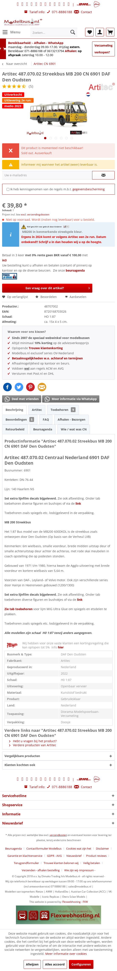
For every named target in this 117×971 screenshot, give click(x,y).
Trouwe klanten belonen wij (61, 863)
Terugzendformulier (26, 863)
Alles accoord (55, 964)
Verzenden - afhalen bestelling (41, 870)
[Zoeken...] (53, 32)
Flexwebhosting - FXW (75, 902)
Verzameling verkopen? (103, 48)
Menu (11, 31)
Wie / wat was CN (74, 429)
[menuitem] (11, 32)
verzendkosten (58, 835)
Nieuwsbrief (73, 856)
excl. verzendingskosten (35, 214)
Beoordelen (46, 297)
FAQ (46, 419)
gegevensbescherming (89, 189)
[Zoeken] (72, 32)
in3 (4, 260)
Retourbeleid (15, 429)
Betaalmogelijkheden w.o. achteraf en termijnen (47, 358)
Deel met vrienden (22, 399)
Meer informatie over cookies (66, 954)
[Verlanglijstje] (89, 32)
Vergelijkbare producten (22, 756)
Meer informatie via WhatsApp (71, 399)
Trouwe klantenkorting (46, 348)
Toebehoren (63, 410)
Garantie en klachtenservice (24, 856)
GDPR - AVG (54, 856)
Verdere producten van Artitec (32, 745)
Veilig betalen (91, 863)
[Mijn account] (100, 32)
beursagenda (76, 270)
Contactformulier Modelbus (43, 848)
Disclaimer (102, 848)
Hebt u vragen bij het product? (33, 741)
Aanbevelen (75, 297)
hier (61, 647)
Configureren (81, 964)
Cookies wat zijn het (78, 848)
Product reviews (96, 856)
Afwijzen (32, 964)
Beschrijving (14, 410)
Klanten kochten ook (19, 765)
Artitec (37, 410)
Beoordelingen (20, 419)
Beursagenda (42, 429)
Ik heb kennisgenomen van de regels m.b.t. (57, 189)
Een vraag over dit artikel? (58, 287)
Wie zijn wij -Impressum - (79, 870)
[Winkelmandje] (110, 32)
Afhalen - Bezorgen (71, 419)
